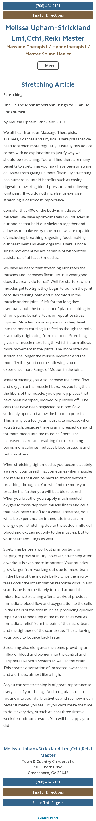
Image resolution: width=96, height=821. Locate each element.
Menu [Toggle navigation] (48, 65)
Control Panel (48, 818)
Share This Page (46, 802)
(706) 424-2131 (48, 5)
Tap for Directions (48, 15)
